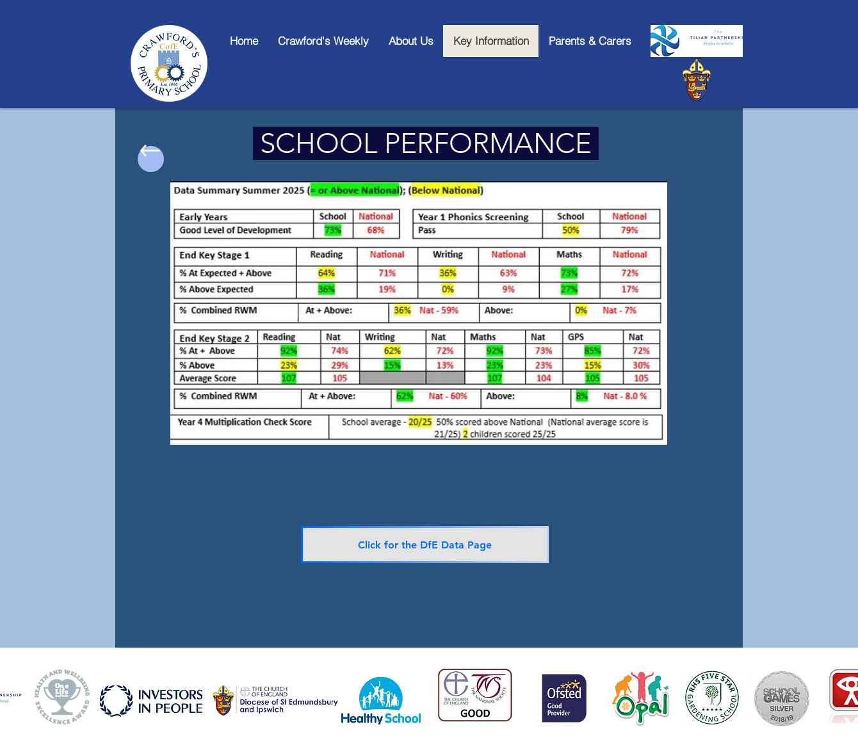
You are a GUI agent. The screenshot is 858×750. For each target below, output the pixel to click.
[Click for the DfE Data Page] (425, 544)
